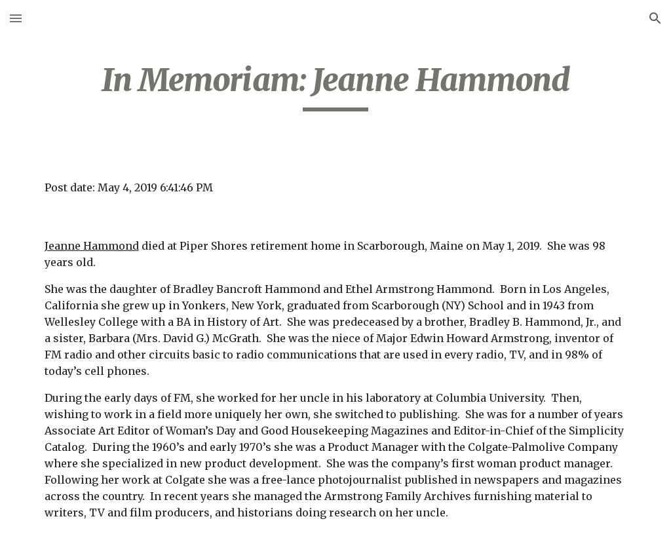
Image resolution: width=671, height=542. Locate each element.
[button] (15, 18)
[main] (335, 86)
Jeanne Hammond (92, 245)
